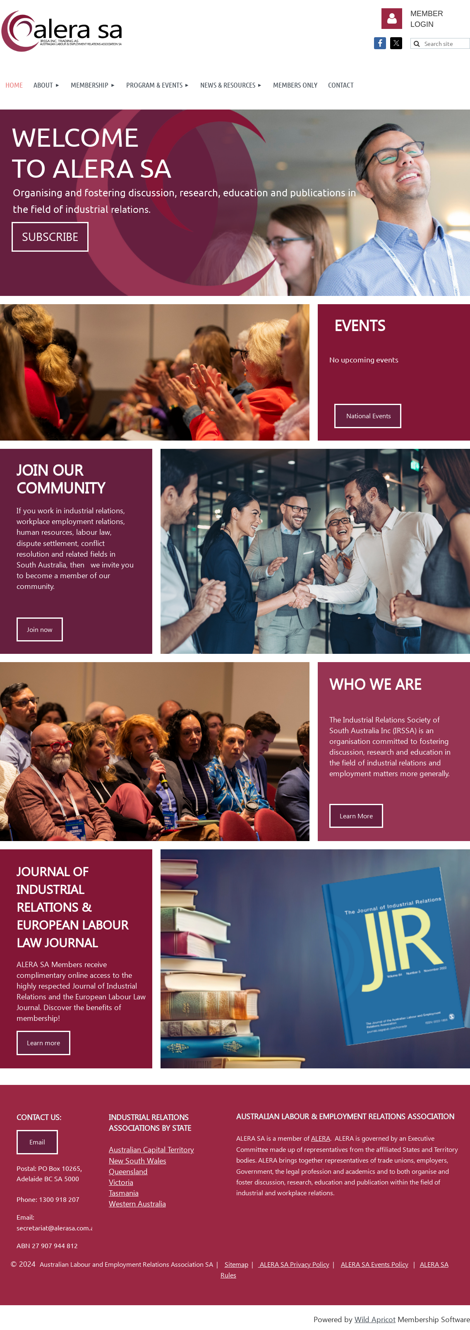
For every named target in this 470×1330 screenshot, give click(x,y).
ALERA (320, 1138)
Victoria (121, 1182)
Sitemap (236, 1264)
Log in (391, 18)
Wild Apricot (375, 1319)
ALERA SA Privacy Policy (293, 1264)
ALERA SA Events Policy (374, 1264)
